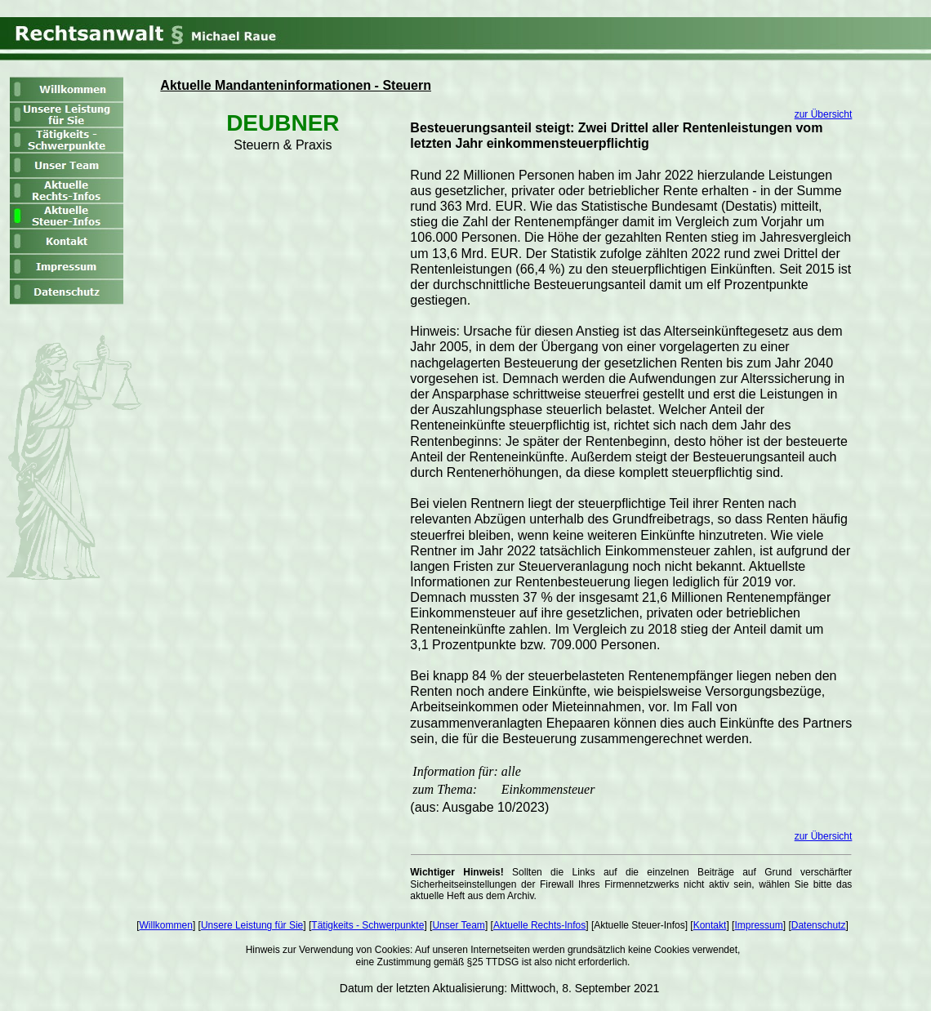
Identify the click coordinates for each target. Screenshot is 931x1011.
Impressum (758, 925)
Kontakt (710, 925)
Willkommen (166, 925)
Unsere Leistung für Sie (252, 925)
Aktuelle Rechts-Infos (539, 925)
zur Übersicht (824, 114)
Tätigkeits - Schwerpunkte (367, 925)
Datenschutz (818, 925)
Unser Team (458, 925)
